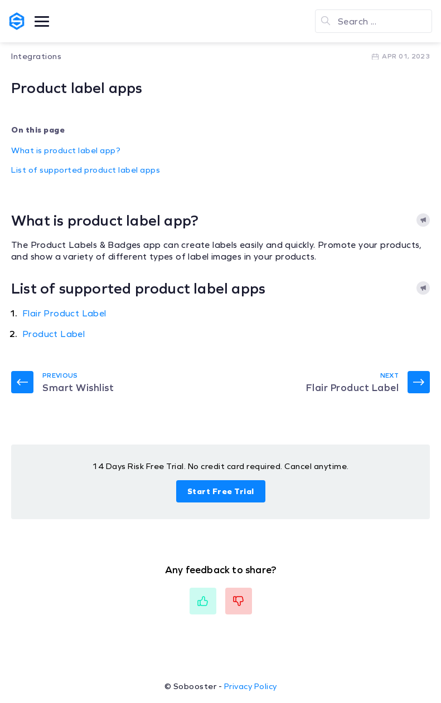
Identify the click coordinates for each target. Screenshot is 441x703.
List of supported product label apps (85, 170)
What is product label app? (65, 150)
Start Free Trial (220, 491)
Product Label (53, 334)
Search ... (357, 21)
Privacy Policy (250, 686)
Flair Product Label (64, 313)
